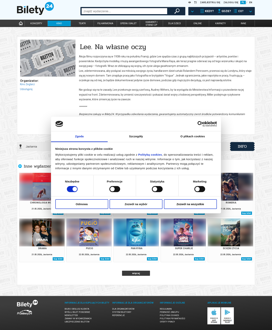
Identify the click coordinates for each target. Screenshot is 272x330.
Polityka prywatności (172, 318)
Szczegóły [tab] (136, 136)
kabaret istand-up (151, 23)
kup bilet (246, 213)
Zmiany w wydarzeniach (78, 318)
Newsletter (71, 315)
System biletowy (121, 312)
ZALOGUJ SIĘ (230, 2)
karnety (220, 23)
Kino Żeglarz (27, 84)
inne (243, 23)
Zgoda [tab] (79, 136)
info (242, 146)
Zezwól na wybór (136, 204)
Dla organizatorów (123, 309)
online (197, 23)
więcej (136, 273)
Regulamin (166, 309)
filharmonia (105, 23)
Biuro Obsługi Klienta (77, 309)
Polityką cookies (150, 154)
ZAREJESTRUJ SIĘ (210, 2)
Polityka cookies (169, 315)
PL (243, 2)
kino (59, 23)
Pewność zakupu (169, 312)
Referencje (118, 315)
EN (250, 2)
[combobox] (124, 11)
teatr (82, 23)
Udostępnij (26, 89)
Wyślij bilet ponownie (77, 312)
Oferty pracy (167, 322)
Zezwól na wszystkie (190, 204)
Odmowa (82, 204)
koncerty (36, 23)
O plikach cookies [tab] (192, 136)
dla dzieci (174, 23)
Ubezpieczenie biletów (77, 322)
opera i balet (128, 23)
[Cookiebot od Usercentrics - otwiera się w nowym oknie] (200, 124)
